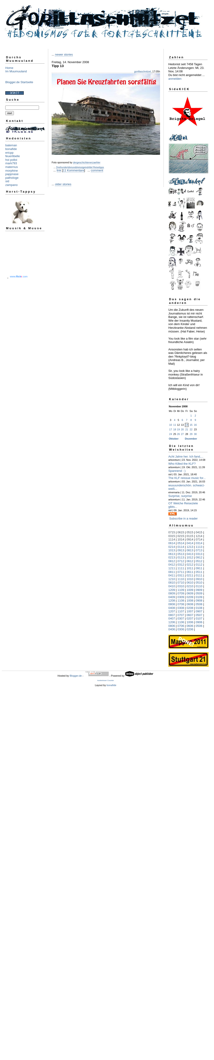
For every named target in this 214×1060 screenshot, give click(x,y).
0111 (199, 575)
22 (191, 429)
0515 (190, 532)
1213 (190, 547)
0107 (199, 618)
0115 (190, 536)
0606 (190, 626)
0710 (181, 582)
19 (178, 429)
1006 (190, 622)
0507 (199, 615)
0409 (171, 597)
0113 (181, 557)
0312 (181, 564)
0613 (171, 554)
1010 (190, 579)
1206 (171, 622)
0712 (181, 561)
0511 (199, 572)
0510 (199, 582)
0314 (199, 543)
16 (195, 424)
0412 (171, 564)
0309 (181, 597)
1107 (181, 611)
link (59, 170)
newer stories (64, 54)
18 (174, 429)
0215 (181, 536)
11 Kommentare (73, 170)
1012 (190, 557)
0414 (190, 543)
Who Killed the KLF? (182, 463)
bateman (11, 145)
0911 (199, 568)
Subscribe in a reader (183, 518)
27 (182, 434)
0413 (190, 554)
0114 (181, 547)
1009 (190, 590)
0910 (199, 579)
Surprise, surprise (180, 496)
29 (191, 434)
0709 (181, 593)
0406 (171, 629)
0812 (171, 561)
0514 (181, 543)
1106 (181, 622)
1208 (171, 600)
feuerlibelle (12, 156)
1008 (190, 600)
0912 (199, 557)
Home (9, 68)
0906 (199, 622)
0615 (181, 532)
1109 (181, 590)
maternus (11, 167)
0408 (171, 608)
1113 (199, 547)
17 (170, 429)
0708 (181, 604)
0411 (171, 575)
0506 (199, 626)
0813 (190, 550)
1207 (171, 611)
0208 (190, 608)
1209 (171, 590)
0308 (181, 608)
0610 (190, 582)
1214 (199, 536)
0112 (199, 564)
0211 (190, 575)
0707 (181, 615)
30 (195, 434)
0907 (199, 611)
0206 (190, 629)
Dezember (191, 438)
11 (174, 424)
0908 (199, 600)
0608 (190, 604)
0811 (171, 572)
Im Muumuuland (16, 71)
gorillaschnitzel (142, 71)
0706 (181, 626)
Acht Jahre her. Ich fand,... (185, 456)
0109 (199, 597)
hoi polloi (11, 159)
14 (186, 424)
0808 (171, 604)
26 (178, 434)
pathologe (11, 177)
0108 (199, 608)
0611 (190, 572)
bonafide (11, 149)
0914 (190, 539)
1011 (190, 568)
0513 (181, 554)
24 (170, 434)
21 (186, 429)
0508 (199, 604)
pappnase (11, 174)
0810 (171, 582)
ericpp (9, 152)
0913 (181, 550)
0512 (199, 561)
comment (97, 170)
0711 (181, 572)
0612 (190, 561)
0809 (171, 593)
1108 (181, 600)
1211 (171, 568)
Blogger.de (76, 675)
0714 (199, 539)
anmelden (174, 78)
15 (191, 424)
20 (182, 429)
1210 (171, 579)
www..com (18, 276)
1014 (181, 539)
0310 (181, 586)
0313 (199, 554)
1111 (181, 568)
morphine (11, 170)
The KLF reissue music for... (187, 478)
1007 (190, 611)
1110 (181, 579)
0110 (199, 586)
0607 (190, 615)
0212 (190, 564)
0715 (171, 532)
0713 (199, 550)
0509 (199, 593)
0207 (190, 618)
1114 (171, 539)
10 (170, 424)
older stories (63, 184)
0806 (171, 626)
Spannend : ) (176, 471)
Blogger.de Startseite (19, 82)
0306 (181, 629)
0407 (171, 618)
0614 (171, 543)
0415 (199, 532)
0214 (171, 547)
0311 (181, 575)
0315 (171, 536)
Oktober (173, 438)
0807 (171, 615)
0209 (190, 597)
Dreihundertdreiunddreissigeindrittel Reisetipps (80, 167)
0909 (199, 590)
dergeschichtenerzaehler (87, 162)
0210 (190, 586)
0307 (181, 618)
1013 (171, 550)
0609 (190, 593)
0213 (171, 557)
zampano (11, 185)
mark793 (11, 163)
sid (7, 181)
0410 (171, 586)
